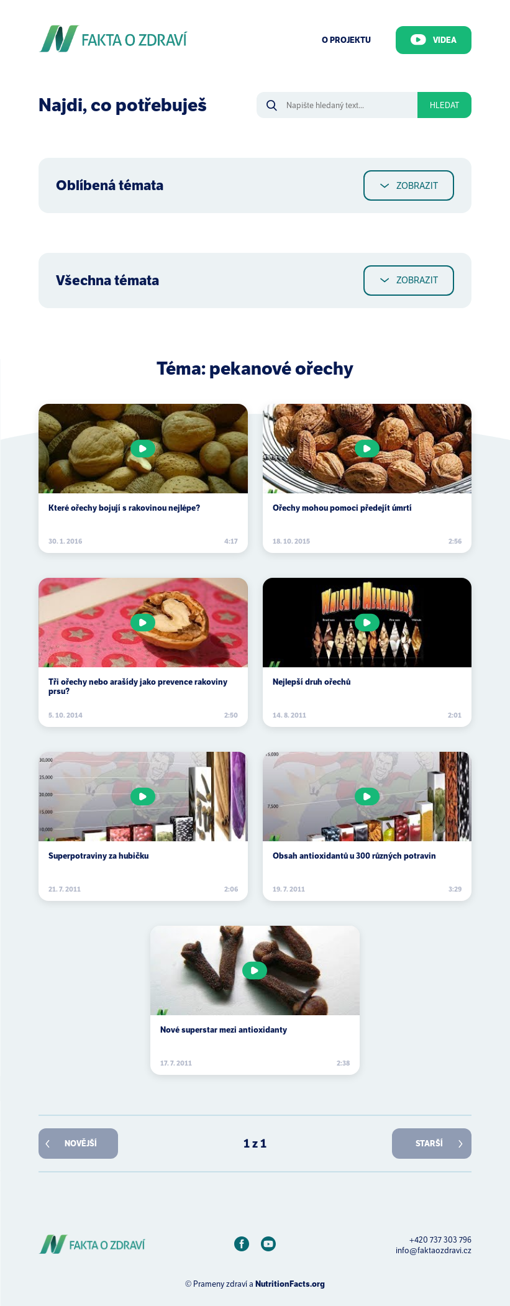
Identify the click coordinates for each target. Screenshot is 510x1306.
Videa (434, 39)
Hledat (444, 105)
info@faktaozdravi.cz (433, 1250)
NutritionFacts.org (290, 1284)
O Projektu (346, 40)
